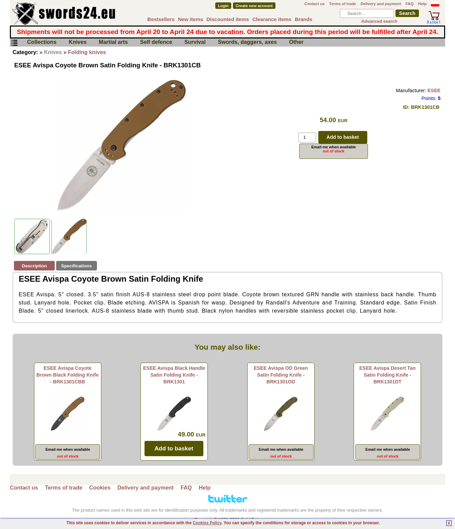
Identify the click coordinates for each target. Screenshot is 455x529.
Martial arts (113, 42)
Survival (194, 42)
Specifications (76, 265)
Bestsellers (160, 19)
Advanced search (379, 21)
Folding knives (87, 52)
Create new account (254, 6)
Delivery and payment (380, 4)
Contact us (314, 4)
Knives (77, 42)
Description (34, 265)
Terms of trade (342, 4)
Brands (304, 19)
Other (296, 42)
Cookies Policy (207, 522)
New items (190, 19)
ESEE (433, 90)
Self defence (156, 42)
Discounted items (227, 19)
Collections (41, 42)
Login (223, 6)
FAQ (409, 4)
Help (422, 4)
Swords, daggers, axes (247, 42)
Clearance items (271, 19)
